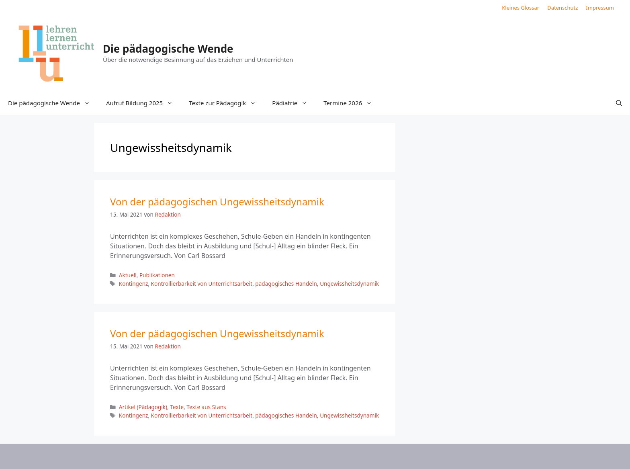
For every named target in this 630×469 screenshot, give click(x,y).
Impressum (600, 7)
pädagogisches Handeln (286, 283)
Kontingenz (133, 283)
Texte (177, 407)
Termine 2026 (351, 103)
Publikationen (157, 275)
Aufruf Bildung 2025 (143, 103)
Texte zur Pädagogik (226, 103)
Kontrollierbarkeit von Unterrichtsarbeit (202, 283)
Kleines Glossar (520, 7)
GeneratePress (380, 456)
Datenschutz (562, 7)
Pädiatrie (293, 103)
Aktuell (128, 275)
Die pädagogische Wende (168, 48)
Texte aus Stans (206, 407)
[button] (619, 103)
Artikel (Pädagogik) (143, 407)
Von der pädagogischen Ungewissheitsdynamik (217, 201)
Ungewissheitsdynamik (349, 283)
